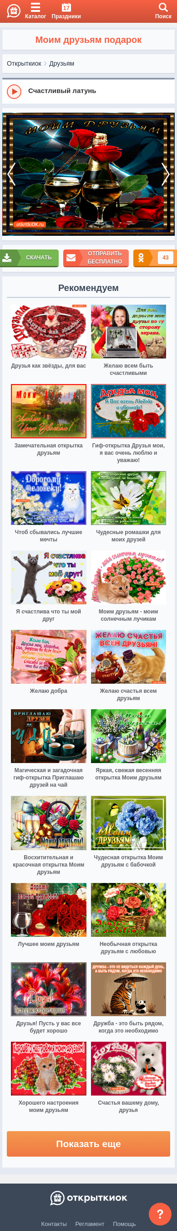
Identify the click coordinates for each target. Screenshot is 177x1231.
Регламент (90, 1224)
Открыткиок (24, 63)
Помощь (124, 1224)
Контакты (54, 1224)
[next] (165, 174)
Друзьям (61, 63)
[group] (88, 91)
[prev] (11, 174)
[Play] (14, 91)
